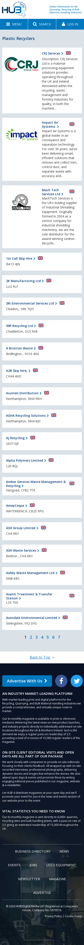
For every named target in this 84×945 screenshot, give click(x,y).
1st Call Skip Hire (19, 258)
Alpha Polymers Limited (24, 460)
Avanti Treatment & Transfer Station (29, 596)
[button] (14, 24)
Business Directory (33, 851)
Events (14, 865)
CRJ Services (51, 53)
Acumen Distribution (22, 393)
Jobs (33, 865)
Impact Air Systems (50, 124)
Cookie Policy (73, 916)
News (64, 851)
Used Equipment (61, 865)
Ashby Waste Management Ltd (30, 573)
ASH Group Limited (20, 528)
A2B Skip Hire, (16, 370)
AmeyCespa (15, 505)
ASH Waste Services (21, 550)
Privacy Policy (53, 916)
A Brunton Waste (19, 348)
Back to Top (42, 657)
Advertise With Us (27, 681)
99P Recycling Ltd (19, 326)
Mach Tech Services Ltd (51, 192)
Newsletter (29, 879)
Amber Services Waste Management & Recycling (36, 484)
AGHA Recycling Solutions (26, 415)
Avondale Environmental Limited (31, 618)
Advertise (42, 892)
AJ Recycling (15, 438)
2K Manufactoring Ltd (23, 281)
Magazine (57, 879)
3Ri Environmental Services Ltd (30, 303)
